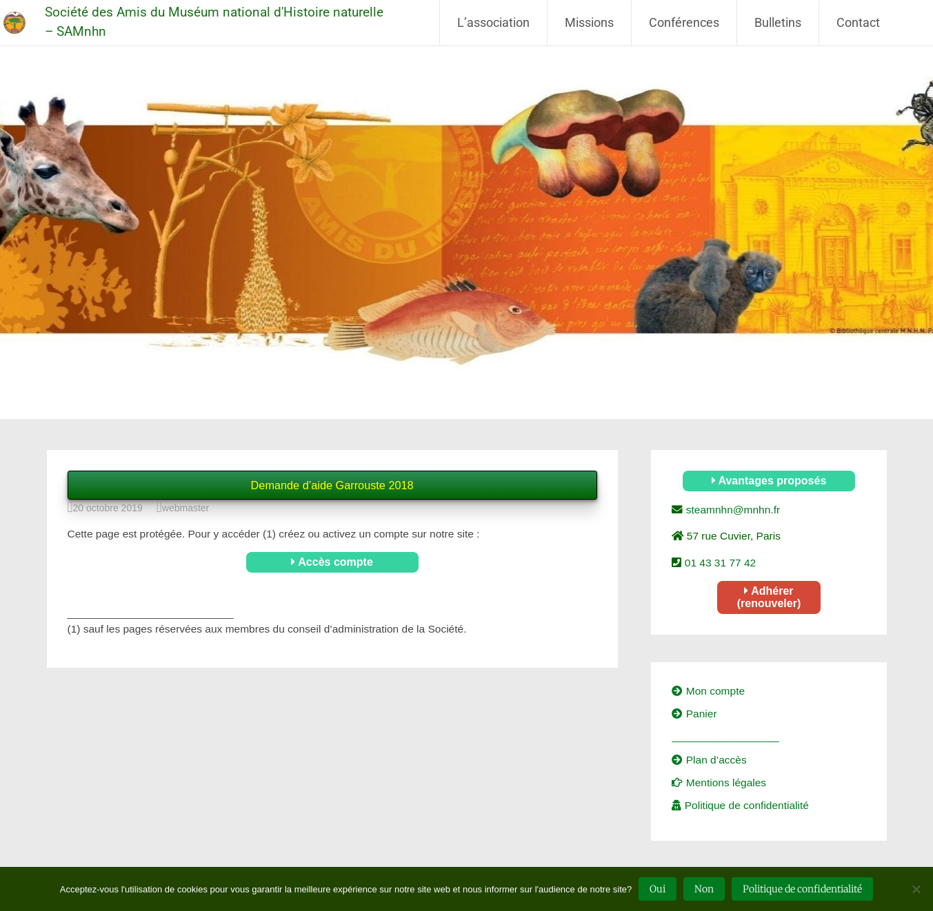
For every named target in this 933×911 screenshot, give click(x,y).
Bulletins (777, 22)
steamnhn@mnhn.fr (731, 509)
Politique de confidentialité (740, 805)
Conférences (684, 22)
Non (704, 889)
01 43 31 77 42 (718, 563)
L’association (493, 22)
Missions (589, 22)
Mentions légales (719, 782)
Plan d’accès (709, 760)
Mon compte (708, 691)
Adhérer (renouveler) (769, 597)
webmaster (185, 507)
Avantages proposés (769, 481)
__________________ (725, 736)
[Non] (916, 889)
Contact (858, 22)
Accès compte (331, 562)
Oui (657, 889)
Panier (694, 713)
